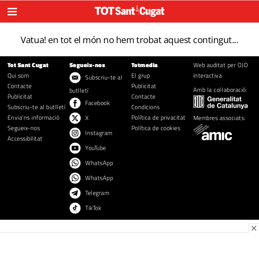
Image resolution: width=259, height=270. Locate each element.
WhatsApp (91, 163)
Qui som (18, 75)
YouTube (87, 148)
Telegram (89, 193)
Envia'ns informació (33, 117)
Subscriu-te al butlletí (36, 106)
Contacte (20, 85)
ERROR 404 (130, 30)
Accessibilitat (25, 138)
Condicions (145, 106)
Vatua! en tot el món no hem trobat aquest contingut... (129, 39)
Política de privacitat (158, 117)
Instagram (91, 133)
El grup (140, 75)
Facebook (89, 103)
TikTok (85, 208)
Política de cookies (155, 127)
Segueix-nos (24, 127)
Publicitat (20, 96)
